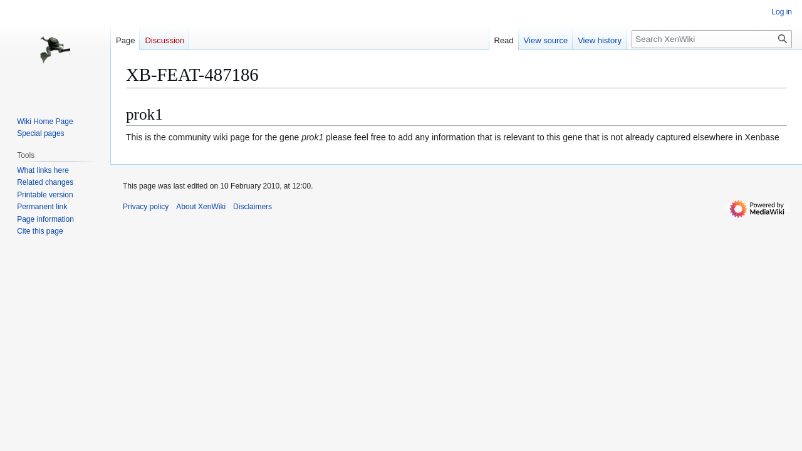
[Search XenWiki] (712, 39)
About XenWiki (201, 206)
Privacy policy (146, 206)
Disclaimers (252, 206)
